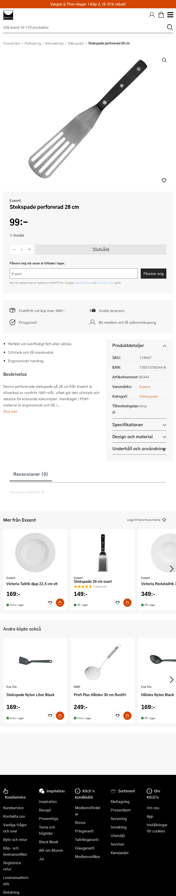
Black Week (48, 841)
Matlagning (33, 43)
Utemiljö (118, 835)
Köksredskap (54, 43)
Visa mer (10, 411)
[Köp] (60, 602)
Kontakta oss (14, 816)
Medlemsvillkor (87, 856)
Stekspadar (76, 43)
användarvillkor (106, 282)
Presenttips (48, 818)
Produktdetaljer (128, 345)
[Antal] (21, 249)
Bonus (80, 822)
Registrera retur (12, 866)
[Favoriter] (50, 602)
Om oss (153, 807)
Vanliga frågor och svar (15, 828)
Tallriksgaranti (87, 839)
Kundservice (13, 807)
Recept (45, 810)
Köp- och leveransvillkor (15, 851)
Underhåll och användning (138, 448)
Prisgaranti (28, 322)
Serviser (117, 844)
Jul (41, 858)
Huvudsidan (11, 43)
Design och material (132, 436)
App (150, 816)
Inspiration (48, 801)
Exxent (15, 200)
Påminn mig (153, 273)
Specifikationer (127, 424)
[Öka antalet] (29, 249)
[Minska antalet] (14, 249)
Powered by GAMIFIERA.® (27, 492)
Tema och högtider (47, 830)
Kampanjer (120, 852)
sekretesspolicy (83, 282)
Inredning (118, 827)
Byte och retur (15, 839)
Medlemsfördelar (87, 811)
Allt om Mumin (51, 850)
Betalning (11, 892)
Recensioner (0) (30, 474)
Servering (119, 818)
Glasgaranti (84, 848)
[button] (164, 180)
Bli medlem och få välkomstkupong (127, 322)
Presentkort (121, 810)
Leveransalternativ (15, 880)
